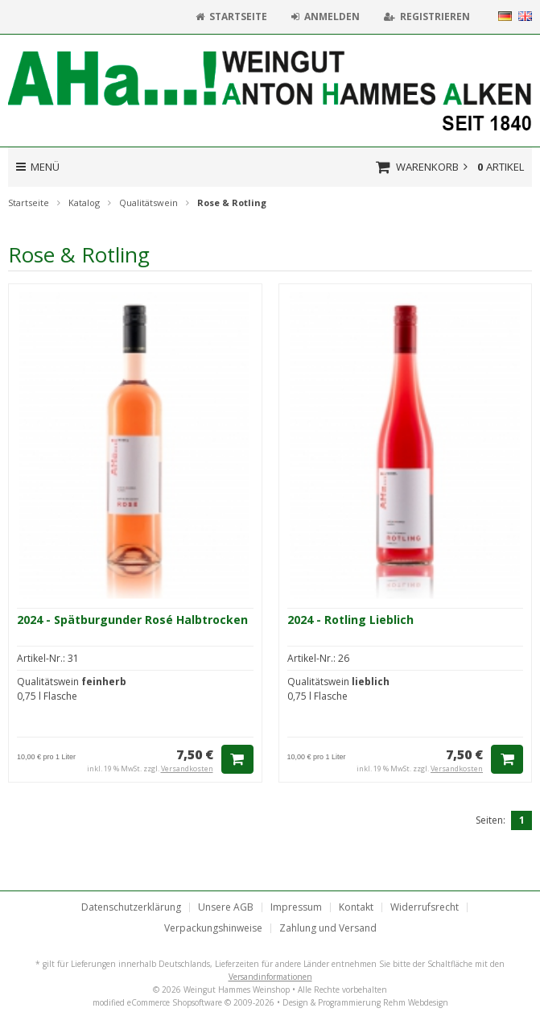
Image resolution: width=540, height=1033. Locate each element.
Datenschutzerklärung (131, 907)
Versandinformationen (270, 976)
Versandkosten (187, 768)
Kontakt (356, 907)
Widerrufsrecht (424, 907)
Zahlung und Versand (328, 928)
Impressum (296, 907)
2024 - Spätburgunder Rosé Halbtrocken (132, 619)
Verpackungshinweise (213, 928)
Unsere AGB (226, 907)
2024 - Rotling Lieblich (350, 619)
